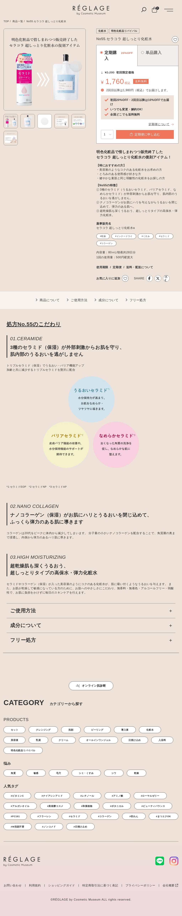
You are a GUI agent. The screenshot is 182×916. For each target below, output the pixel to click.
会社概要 (170, 885)
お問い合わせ (13, 885)
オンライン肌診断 (91, 685)
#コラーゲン (106, 243)
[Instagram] (174, 861)
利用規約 (35, 885)
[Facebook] (149, 278)
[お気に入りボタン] (175, 39)
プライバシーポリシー (140, 885)
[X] (158, 278)
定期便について (159, 124)
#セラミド (164, 236)
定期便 (117, 267)
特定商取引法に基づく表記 (100, 885)
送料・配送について (139, 267)
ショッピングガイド (61, 885)
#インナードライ (123, 236)
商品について (50, 300)
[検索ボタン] (143, 10)
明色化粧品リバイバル (124, 30)
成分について (108, 300)
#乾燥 (103, 236)
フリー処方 (138, 300)
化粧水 (102, 30)
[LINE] (166, 278)
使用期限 (102, 267)
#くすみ (146, 236)
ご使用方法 (79, 300)
